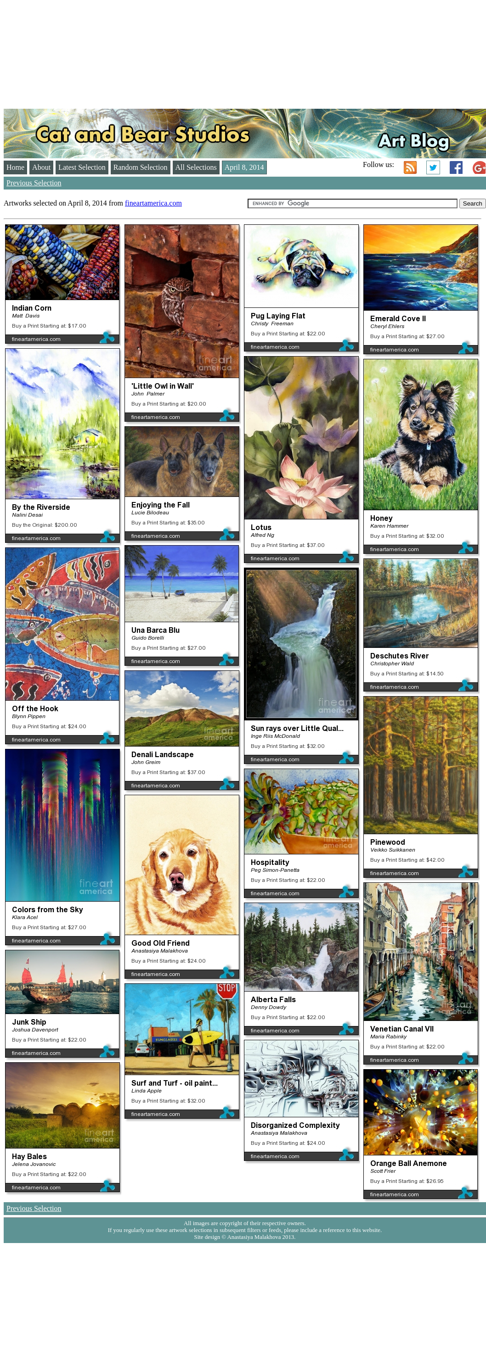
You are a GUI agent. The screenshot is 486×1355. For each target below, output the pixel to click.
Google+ (479, 167)
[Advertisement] (125, 49)
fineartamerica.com (153, 203)
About (41, 167)
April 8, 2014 (244, 167)
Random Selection (140, 167)
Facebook (456, 167)
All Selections (196, 167)
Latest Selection (82, 167)
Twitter (433, 167)
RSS (410, 167)
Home (15, 167)
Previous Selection (34, 183)
